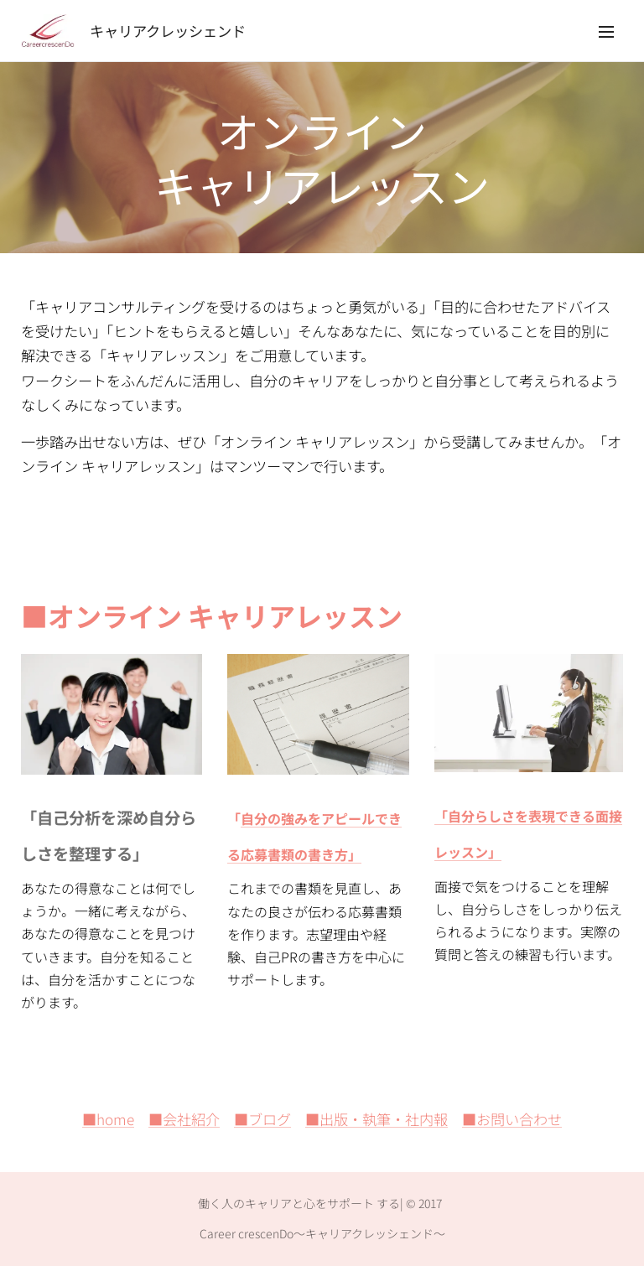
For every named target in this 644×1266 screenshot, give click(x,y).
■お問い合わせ (512, 1118)
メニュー (606, 32)
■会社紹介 (184, 1118)
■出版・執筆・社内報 (376, 1118)
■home (108, 1118)
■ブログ (262, 1118)
